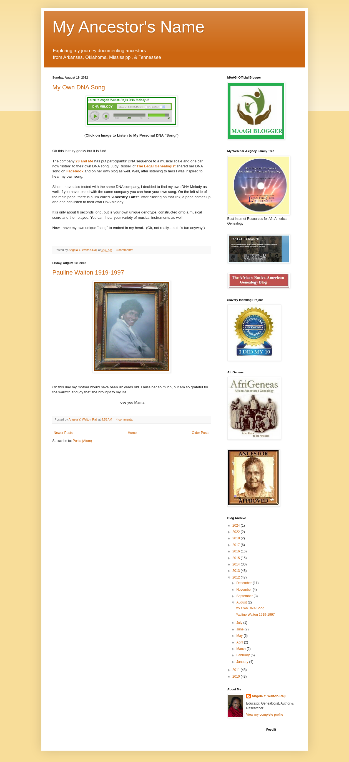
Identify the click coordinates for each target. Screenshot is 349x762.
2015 (236, 558)
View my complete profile (264, 714)
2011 (236, 670)
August (242, 602)
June (240, 629)
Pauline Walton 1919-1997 (88, 272)
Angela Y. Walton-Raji (269, 696)
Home (132, 433)
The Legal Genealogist (156, 166)
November (244, 590)
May (239, 636)
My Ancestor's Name (128, 26)
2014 (236, 564)
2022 (236, 532)
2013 (236, 571)
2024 (236, 525)
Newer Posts (63, 433)
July (239, 623)
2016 (236, 551)
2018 (236, 538)
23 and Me (84, 161)
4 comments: (125, 419)
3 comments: (125, 250)
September (244, 596)
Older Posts (200, 433)
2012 (236, 577)
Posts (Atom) (82, 441)
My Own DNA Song (78, 87)
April (240, 642)
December (244, 583)
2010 (236, 676)
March (241, 649)
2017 (236, 545)
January (242, 662)
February (243, 655)
